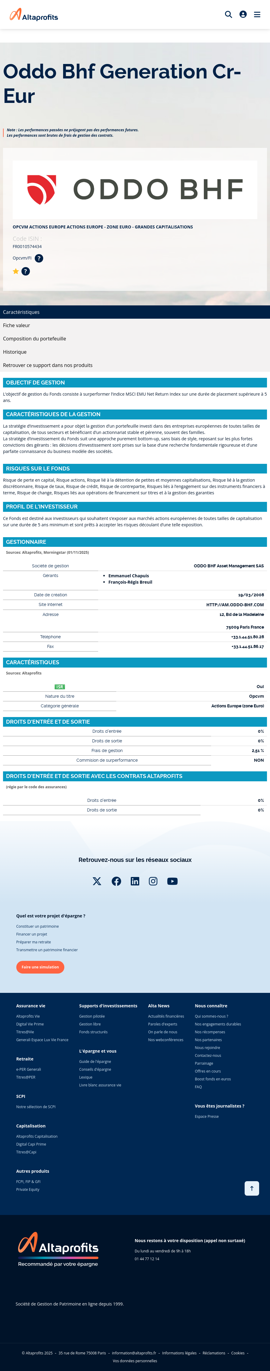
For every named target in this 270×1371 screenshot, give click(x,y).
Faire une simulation (40, 967)
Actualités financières (166, 1016)
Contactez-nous (208, 1055)
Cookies (238, 1353)
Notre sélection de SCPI (36, 1106)
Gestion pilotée (92, 1016)
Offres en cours (208, 1071)
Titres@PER (25, 1077)
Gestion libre (90, 1024)
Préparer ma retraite (33, 942)
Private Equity (28, 1189)
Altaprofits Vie (28, 1016)
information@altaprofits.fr (134, 1353)
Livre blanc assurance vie (100, 1085)
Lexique (85, 1077)
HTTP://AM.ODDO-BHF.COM (235, 604)
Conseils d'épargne (95, 1069)
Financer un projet (31, 934)
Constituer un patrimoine (37, 926)
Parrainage (204, 1063)
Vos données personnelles (135, 1360)
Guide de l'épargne (95, 1061)
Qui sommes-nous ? (211, 1016)
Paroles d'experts (163, 1024)
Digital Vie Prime (30, 1024)
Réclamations (214, 1353)
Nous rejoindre (207, 1047)
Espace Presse (207, 1116)
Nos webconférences (166, 1039)
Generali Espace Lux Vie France (42, 1039)
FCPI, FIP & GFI (28, 1181)
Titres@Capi (26, 1152)
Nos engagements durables (218, 1024)
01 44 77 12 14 (147, 1258)
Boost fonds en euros (213, 1079)
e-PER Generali (28, 1069)
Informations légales (179, 1353)
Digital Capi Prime (31, 1144)
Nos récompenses (210, 1032)
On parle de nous (162, 1032)
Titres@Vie (25, 1032)
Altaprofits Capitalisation (37, 1136)
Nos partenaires (208, 1039)
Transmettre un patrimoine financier (47, 949)
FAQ (198, 1086)
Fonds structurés (93, 1032)
